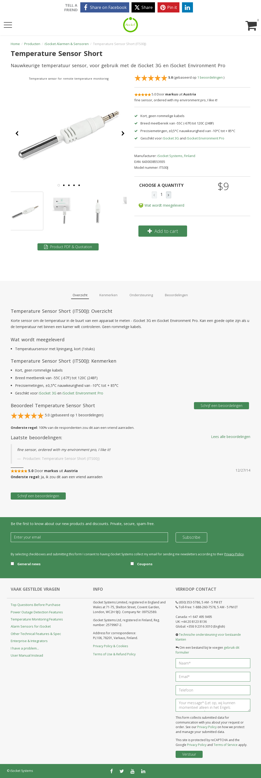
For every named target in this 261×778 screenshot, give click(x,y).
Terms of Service (226, 745)
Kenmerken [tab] (108, 295)
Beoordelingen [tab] (176, 295)
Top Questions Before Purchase (35, 604)
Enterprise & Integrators (29, 641)
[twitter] (143, 7)
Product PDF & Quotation (68, 246)
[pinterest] (168, 7)
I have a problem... (25, 648)
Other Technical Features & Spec (36, 633)
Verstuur (189, 754)
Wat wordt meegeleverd (161, 205)
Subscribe (191, 537)
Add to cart (163, 231)
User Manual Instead (27, 655)
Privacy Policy (234, 554)
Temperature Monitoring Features (37, 619)
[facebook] (104, 7)
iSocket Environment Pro (205, 138)
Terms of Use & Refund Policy (114, 654)
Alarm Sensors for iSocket (31, 626)
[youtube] (132, 771)
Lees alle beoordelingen (230, 436)
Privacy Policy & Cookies (110, 646)
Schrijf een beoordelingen (221, 405)
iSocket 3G (171, 138)
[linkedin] (187, 7)
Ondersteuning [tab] (141, 295)
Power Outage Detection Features (37, 612)
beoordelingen (210, 77)
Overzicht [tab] (80, 295)
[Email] (89, 537)
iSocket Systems (21, 771)
